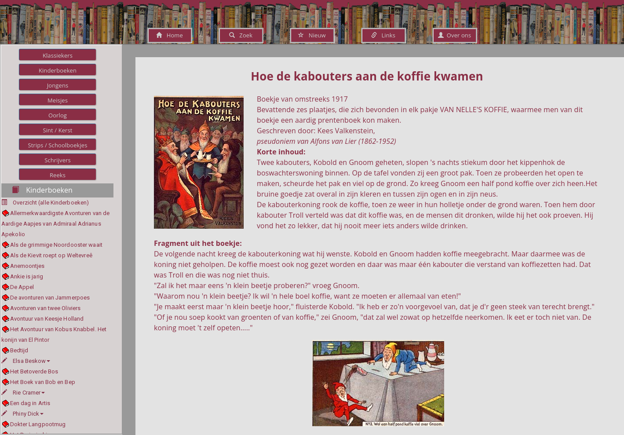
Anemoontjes (27, 266)
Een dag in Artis (30, 403)
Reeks (58, 175)
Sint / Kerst (57, 130)
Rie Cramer (23, 392)
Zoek (240, 35)
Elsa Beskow (25, 361)
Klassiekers (58, 55)
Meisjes (57, 100)
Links (383, 35)
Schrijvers (57, 160)
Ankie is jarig (26, 276)
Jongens (58, 85)
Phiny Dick (22, 413)
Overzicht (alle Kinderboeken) (51, 202)
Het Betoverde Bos (34, 371)
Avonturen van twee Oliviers (45, 308)
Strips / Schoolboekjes (57, 145)
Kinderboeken (58, 70)
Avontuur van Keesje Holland (47, 318)
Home (169, 35)
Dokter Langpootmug (38, 424)
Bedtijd (19, 350)
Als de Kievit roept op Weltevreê (51, 255)
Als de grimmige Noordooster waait (56, 244)
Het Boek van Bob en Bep (42, 382)
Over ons (454, 35)
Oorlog (57, 115)
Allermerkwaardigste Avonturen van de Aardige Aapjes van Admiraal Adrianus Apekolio (55, 224)
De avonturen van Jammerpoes (50, 297)
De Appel (22, 287)
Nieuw (311, 35)
